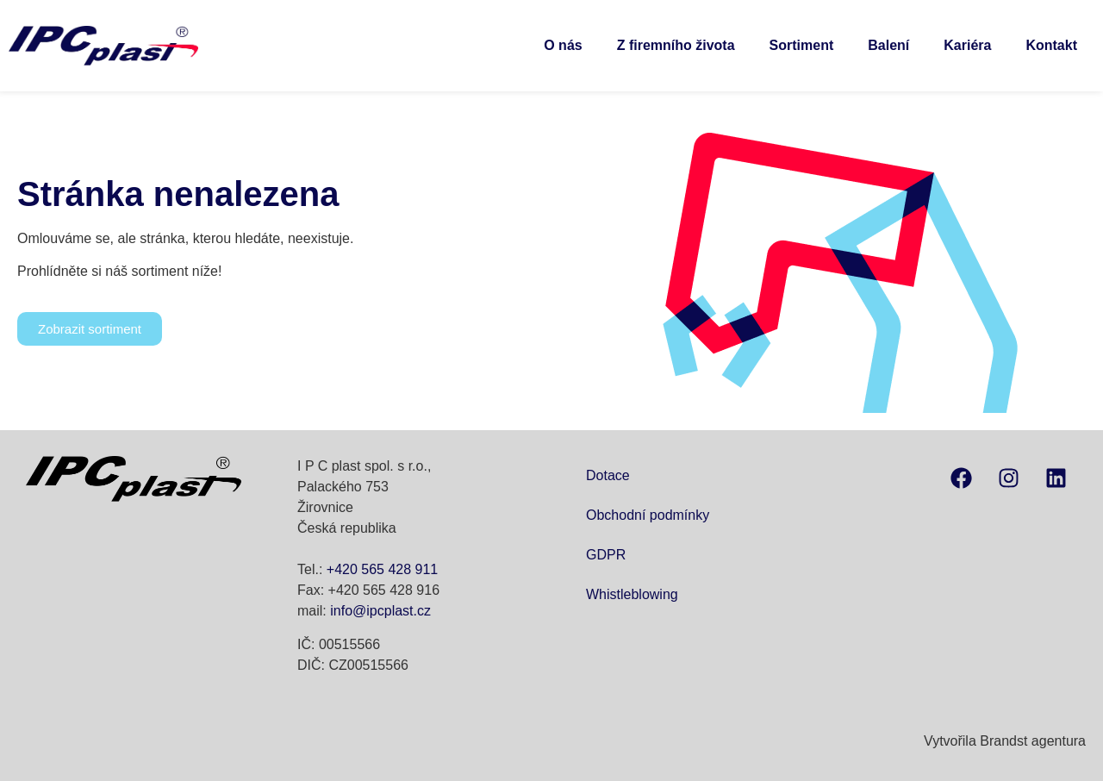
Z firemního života (676, 45)
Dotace (608, 475)
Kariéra (967, 45)
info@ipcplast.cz (380, 610)
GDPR (606, 554)
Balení (888, 45)
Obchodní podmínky (647, 515)
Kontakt (1051, 45)
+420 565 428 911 (382, 569)
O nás (563, 45)
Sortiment (802, 45)
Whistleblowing (632, 594)
